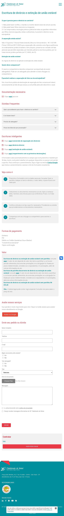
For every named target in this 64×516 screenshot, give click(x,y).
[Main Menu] (60, 4)
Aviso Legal (32, 513)
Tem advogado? (6, 361)
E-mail (3, 345)
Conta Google (52, 163)
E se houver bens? (9, 116)
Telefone (4, 336)
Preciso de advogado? (11, 122)
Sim (5, 355)
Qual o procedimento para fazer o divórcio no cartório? (21, 109)
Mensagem (5, 386)
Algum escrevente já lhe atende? (11, 353)
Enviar (6, 425)
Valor (4, 441)
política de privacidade (26, 408)
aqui (10, 96)
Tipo (3, 369)
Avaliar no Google (10, 314)
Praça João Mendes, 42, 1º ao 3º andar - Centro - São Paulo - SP (21, 474)
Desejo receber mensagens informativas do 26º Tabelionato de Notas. (24, 411)
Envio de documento (7, 377)
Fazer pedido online (32, 446)
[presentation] (16, 417)
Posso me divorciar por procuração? (15, 128)
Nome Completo (6, 328)
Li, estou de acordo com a (18, 408)
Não (5, 358)
